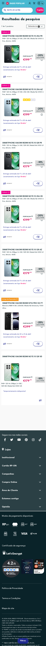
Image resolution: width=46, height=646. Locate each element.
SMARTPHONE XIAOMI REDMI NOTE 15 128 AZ (22, 250)
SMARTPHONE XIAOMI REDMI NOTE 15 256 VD (22, 196)
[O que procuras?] (17, 10)
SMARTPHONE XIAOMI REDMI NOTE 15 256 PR (22, 36)
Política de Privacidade (12, 588)
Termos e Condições (11, 598)
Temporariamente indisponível (14, 391)
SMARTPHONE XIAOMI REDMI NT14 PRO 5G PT (22, 303)
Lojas (6, 450)
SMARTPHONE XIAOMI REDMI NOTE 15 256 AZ (22, 90)
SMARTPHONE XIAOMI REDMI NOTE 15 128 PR (22, 143)
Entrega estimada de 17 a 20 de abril (17, 67)
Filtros (23, 641)
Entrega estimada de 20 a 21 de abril (17, 334)
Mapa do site (8, 608)
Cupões (40, 10)
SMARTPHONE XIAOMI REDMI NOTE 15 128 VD (22, 357)
